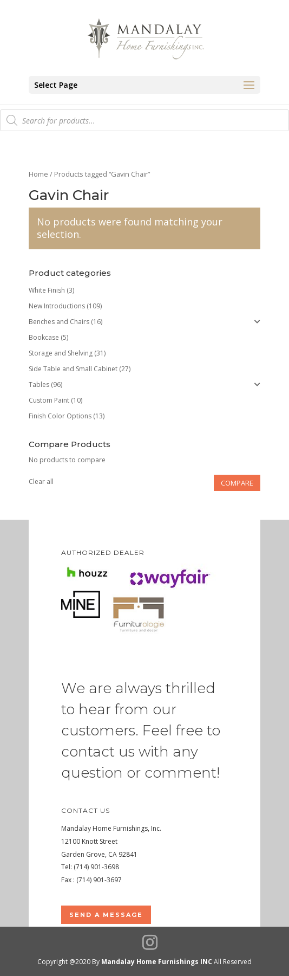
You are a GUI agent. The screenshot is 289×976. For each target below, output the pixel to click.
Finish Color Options (60, 416)
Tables (39, 384)
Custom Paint (49, 400)
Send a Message (106, 915)
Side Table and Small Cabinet (73, 368)
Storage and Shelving (61, 353)
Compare (237, 483)
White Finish (47, 290)
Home (38, 174)
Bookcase (44, 337)
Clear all (41, 481)
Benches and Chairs (59, 321)
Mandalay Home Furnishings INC (156, 961)
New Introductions (57, 306)
